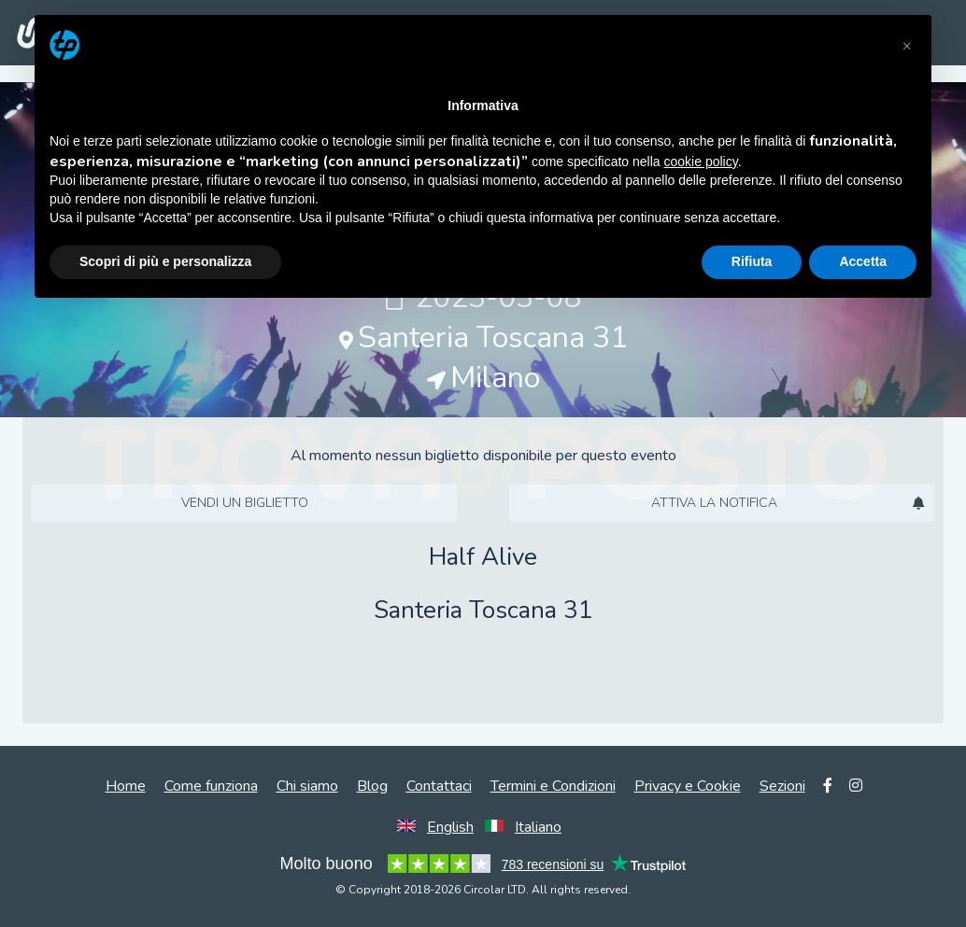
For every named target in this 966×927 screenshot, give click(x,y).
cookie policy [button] (701, 161)
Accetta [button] (863, 261)
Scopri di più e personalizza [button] (165, 261)
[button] (907, 45)
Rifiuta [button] (752, 261)
